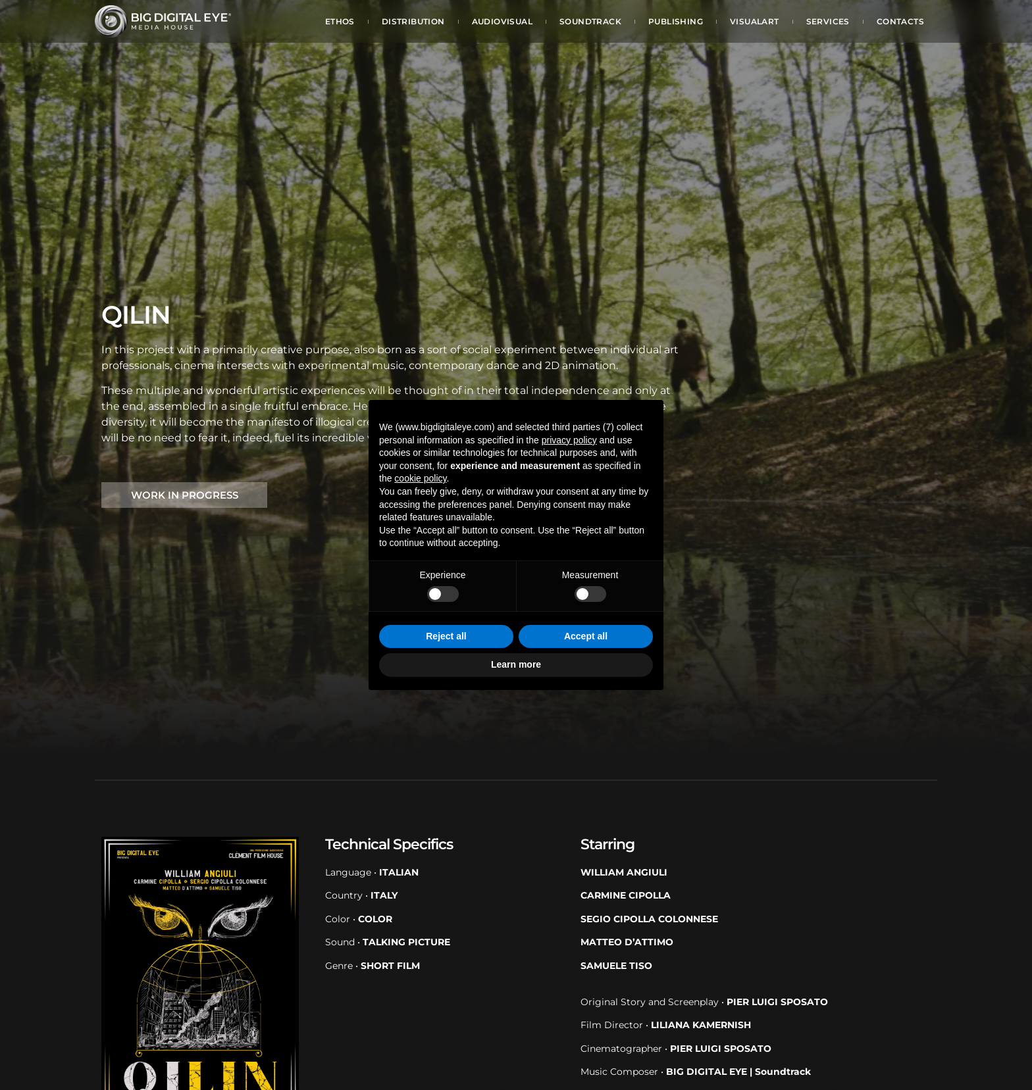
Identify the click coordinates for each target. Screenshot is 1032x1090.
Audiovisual (502, 21)
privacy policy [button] (569, 440)
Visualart (754, 21)
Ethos (340, 21)
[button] (184, 495)
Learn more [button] (516, 664)
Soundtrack (590, 21)
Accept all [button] (585, 636)
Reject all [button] (446, 636)
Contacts (900, 21)
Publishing (675, 21)
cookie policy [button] (420, 478)
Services (828, 21)
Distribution (413, 21)
